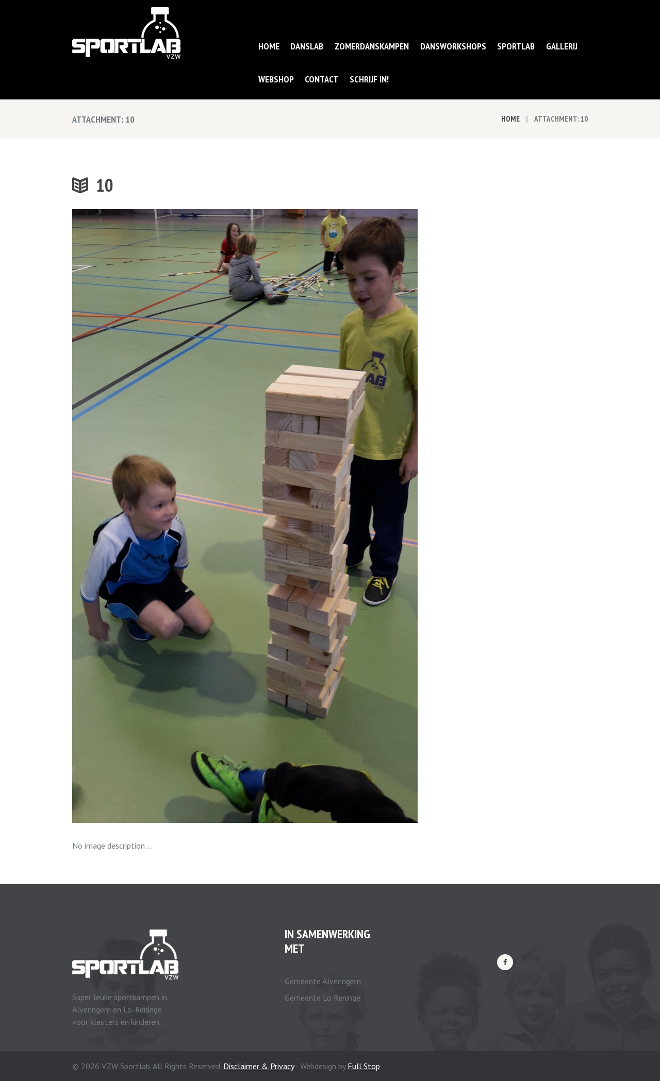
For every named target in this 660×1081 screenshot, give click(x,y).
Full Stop (364, 1066)
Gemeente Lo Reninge (322, 997)
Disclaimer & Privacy (258, 1066)
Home (510, 119)
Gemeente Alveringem (323, 981)
